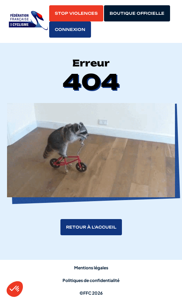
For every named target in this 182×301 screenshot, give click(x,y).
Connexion (70, 29)
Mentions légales (91, 267)
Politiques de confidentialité (91, 280)
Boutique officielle (137, 13)
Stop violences (76, 13)
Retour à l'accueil (91, 227)
